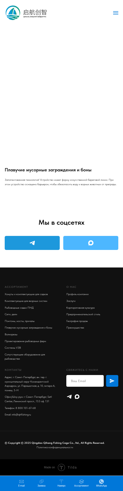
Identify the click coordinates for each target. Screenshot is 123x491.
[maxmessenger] (77, 397)
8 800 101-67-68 (26, 408)
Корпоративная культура (80, 307)
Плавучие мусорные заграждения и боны (28, 327)
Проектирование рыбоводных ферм (25, 341)
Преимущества (75, 327)
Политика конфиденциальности (54, 447)
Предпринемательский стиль (83, 314)
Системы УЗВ (13, 347)
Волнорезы (11, 334)
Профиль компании (77, 294)
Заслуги (70, 301)
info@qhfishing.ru (21, 414)
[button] (41, 483)
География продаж (77, 321)
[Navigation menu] (115, 12)
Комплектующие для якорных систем (26, 301)
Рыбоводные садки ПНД (19, 307)
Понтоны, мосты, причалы (20, 321)
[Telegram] (69, 397)
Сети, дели (11, 314)
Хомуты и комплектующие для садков (26, 294)
